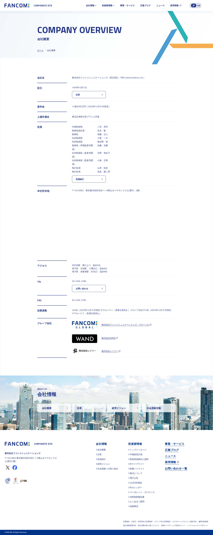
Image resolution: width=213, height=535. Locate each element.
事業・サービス (127, 5)
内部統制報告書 (137, 496)
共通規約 (126, 521)
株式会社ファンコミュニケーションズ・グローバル (125, 324)
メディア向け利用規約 (162, 521)
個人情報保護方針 (129, 525)
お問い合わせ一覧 (176, 468)
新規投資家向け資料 (139, 459)
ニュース (160, 5)
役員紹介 (101, 459)
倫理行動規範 (203, 521)
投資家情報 (107, 5)
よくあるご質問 (137, 501)
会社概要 (101, 449)
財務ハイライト (137, 468)
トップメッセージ (138, 449)
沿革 (99, 454)
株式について (136, 473)
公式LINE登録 (136, 482)
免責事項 (134, 506)
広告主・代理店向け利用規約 (142, 521)
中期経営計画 (136, 454)
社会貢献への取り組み (107, 468)
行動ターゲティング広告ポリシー (173, 525)
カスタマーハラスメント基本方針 (184, 521)
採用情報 (174, 5)
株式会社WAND (109, 338)
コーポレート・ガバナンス (142, 492)
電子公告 (134, 477)
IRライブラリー (137, 463)
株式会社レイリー (110, 351)
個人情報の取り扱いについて (148, 525)
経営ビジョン (103, 463)
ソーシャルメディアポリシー (197, 525)
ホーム (40, 50)
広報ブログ (145, 5)
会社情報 (90, 5)
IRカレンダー (136, 487)
